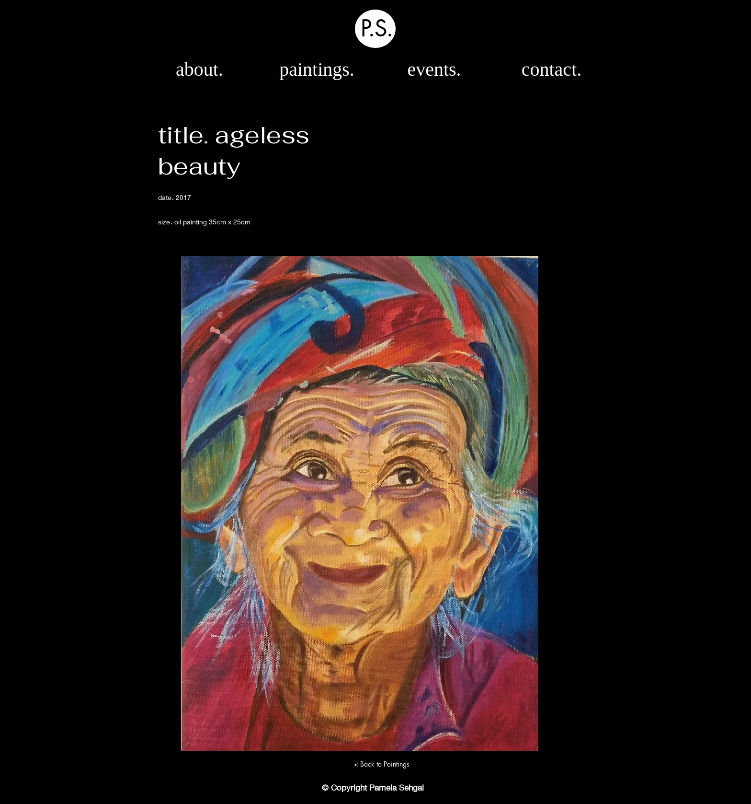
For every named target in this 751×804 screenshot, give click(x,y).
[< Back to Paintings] (382, 764)
